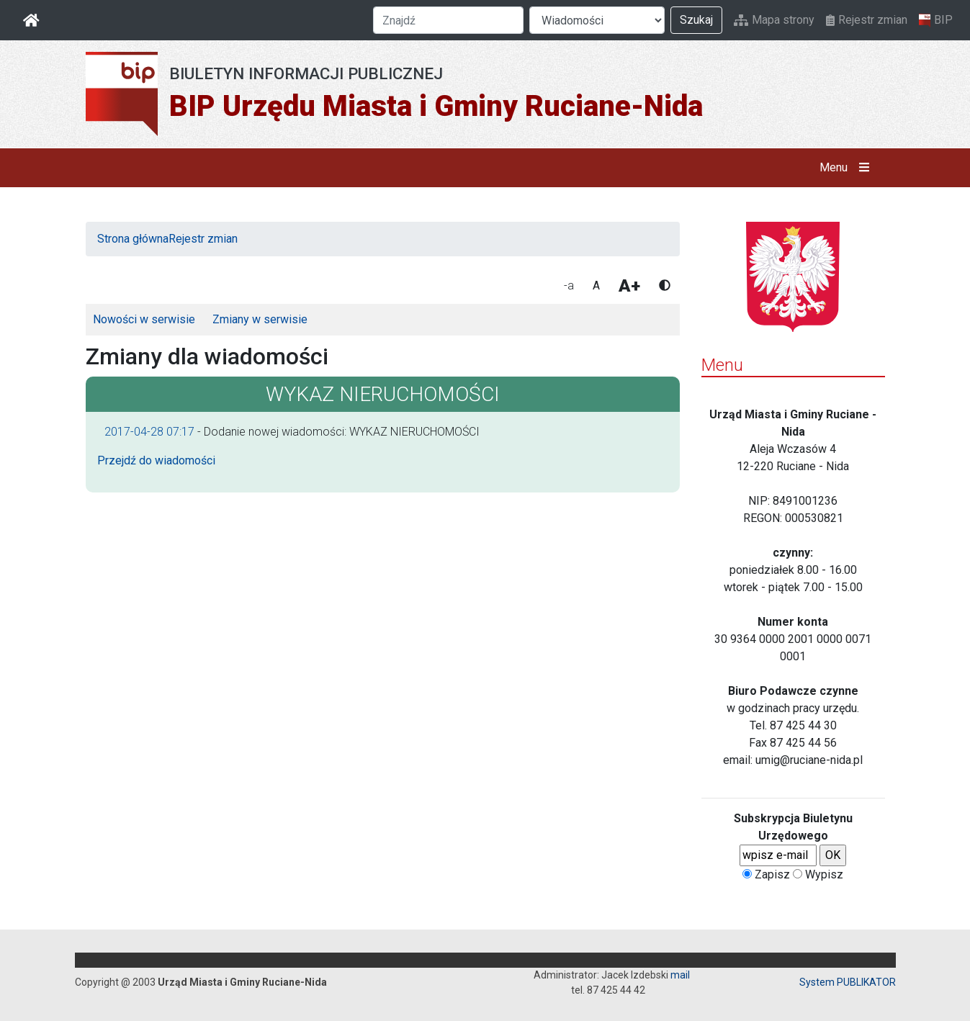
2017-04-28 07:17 (149, 431)
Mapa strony (774, 20)
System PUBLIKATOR (847, 982)
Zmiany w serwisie (259, 319)
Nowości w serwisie (144, 319)
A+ (629, 286)
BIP (936, 20)
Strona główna (133, 239)
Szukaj (696, 20)
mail (680, 975)
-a (569, 285)
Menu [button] (847, 167)
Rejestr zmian (866, 20)
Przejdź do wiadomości (156, 460)
